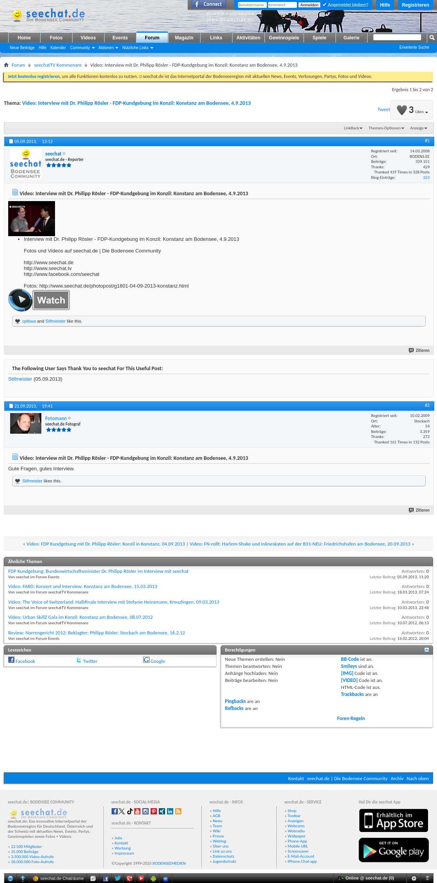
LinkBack (351, 128)
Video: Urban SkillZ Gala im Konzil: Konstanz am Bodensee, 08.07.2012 (80, 617)
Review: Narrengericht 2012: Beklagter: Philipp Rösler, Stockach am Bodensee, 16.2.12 (96, 633)
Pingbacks (235, 701)
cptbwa (29, 321)
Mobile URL (298, 846)
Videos (88, 38)
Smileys (349, 666)
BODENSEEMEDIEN (169, 863)
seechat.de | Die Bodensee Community (347, 778)
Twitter (90, 661)
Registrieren (415, 5)
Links (216, 38)
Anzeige (417, 128)
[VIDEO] (349, 680)
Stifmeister (55, 321)
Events (120, 38)
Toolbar (294, 815)
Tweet (384, 109)
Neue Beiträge (22, 48)
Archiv (397, 778)
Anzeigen (296, 820)
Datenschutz (223, 856)
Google (158, 661)
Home (24, 38)
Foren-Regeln (351, 718)
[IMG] (347, 673)
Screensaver (298, 851)
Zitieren (419, 350)
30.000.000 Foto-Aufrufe (32, 861)
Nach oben (418, 778)
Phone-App (297, 841)
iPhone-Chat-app (302, 861)
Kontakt (296, 778)
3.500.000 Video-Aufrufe (32, 856)
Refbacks (234, 708)
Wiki (216, 831)
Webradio (296, 831)
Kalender (58, 48)
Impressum (124, 853)
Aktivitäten (248, 38)
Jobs (118, 838)
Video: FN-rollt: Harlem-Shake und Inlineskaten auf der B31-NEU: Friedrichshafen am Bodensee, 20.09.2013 (300, 544)
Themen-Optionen (385, 128)
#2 (427, 405)
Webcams (296, 825)
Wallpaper (297, 836)
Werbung (123, 848)
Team (217, 825)
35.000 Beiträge (24, 851)
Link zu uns (222, 851)
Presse (218, 836)
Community (80, 48)
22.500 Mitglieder (26, 846)
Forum (152, 38)
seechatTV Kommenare (58, 65)
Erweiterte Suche (414, 47)
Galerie (351, 38)
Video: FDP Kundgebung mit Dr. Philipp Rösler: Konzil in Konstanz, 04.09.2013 (106, 544)
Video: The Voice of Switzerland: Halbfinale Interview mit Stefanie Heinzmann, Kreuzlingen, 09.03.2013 (113, 602)
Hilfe (385, 5)
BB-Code (350, 659)
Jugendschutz (224, 861)
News (217, 820)
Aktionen (106, 48)
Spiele (319, 38)
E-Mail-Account (301, 856)
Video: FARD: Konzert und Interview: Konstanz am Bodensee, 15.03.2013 (82, 586)
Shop (292, 810)
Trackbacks (352, 694)
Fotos (56, 38)
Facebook (25, 661)
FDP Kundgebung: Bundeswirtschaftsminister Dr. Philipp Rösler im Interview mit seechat (98, 571)
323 (426, 177)
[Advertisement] (218, 748)
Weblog (219, 841)
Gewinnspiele (284, 38)
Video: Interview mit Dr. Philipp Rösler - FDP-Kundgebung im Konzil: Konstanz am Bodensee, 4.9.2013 (136, 103)
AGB (216, 815)
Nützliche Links (135, 48)
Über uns (221, 846)
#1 (427, 140)
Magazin (184, 38)
